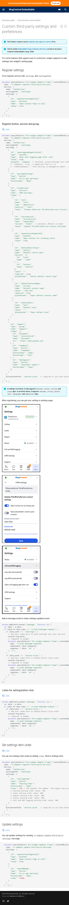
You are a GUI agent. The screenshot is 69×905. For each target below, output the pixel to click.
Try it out (55, 3)
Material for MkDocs (17, 896)
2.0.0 (7, 129)
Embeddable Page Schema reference (32, 49)
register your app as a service (40, 42)
